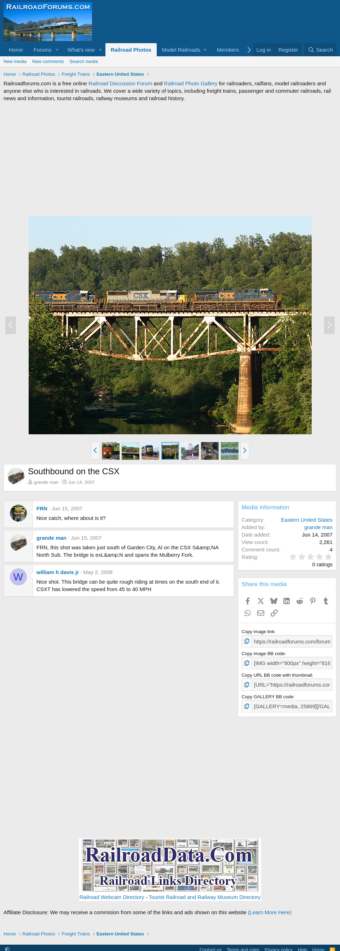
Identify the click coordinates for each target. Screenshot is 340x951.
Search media (84, 61)
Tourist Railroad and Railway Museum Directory (205, 893)
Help (302, 945)
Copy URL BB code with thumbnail (277, 673)
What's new (81, 50)
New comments (48, 61)
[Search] (320, 49)
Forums (43, 50)
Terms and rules (243, 945)
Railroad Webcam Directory (111, 893)
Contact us (210, 945)
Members (228, 50)
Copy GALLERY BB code (267, 693)
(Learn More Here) (270, 908)
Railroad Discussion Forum (120, 83)
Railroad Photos (131, 50)
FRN (41, 508)
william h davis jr (57, 572)
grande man (46, 482)
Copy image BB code (263, 652)
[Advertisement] (170, 158)
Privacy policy (279, 945)
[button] (57, 49)
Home (16, 50)
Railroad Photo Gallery (191, 83)
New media (15, 61)
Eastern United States (307, 520)
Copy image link (258, 631)
